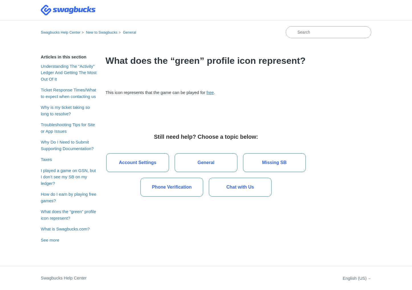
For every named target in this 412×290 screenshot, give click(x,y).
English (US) (357, 278)
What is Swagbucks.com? (65, 228)
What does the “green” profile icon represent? (68, 214)
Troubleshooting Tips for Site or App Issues (68, 128)
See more (50, 240)
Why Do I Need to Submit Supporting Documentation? (67, 145)
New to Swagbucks (102, 32)
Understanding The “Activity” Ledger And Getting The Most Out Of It (69, 72)
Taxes (46, 159)
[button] (240, 187)
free (210, 92)
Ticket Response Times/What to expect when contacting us (68, 93)
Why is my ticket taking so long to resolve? (65, 110)
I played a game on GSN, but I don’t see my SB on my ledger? (68, 177)
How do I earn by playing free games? (68, 197)
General (129, 32)
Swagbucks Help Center (60, 32)
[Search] (328, 32)
